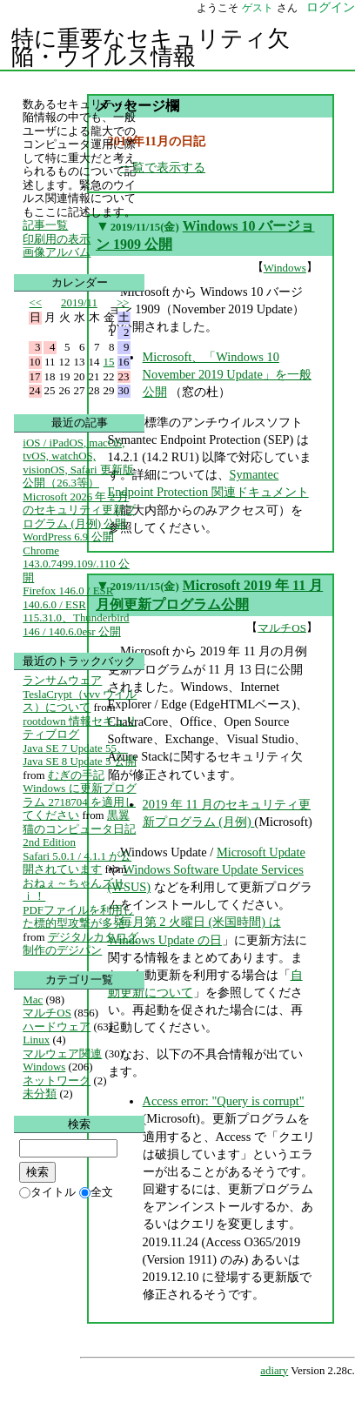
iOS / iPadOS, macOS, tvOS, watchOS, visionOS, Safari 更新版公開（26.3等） (78, 463)
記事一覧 (45, 224)
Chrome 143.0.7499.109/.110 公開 (76, 564)
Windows (285, 267)
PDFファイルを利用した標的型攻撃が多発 (78, 916)
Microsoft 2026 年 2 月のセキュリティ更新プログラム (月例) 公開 (79, 510)
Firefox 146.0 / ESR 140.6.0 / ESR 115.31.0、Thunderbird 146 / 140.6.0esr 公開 (76, 611)
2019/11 (79, 302)
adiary (274, 1371)
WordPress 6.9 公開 (68, 536)
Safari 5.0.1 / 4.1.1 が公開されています (77, 862)
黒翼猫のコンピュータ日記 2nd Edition (79, 828)
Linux (36, 1039)
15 (109, 361)
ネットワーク (56, 1080)
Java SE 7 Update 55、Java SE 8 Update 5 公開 (79, 754)
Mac (33, 999)
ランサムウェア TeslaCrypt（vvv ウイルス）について (80, 694)
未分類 (40, 1093)
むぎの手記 (76, 775)
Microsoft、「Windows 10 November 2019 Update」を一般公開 (227, 374)
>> (123, 302)
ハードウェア (56, 1026)
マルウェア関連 (62, 1053)
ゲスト (257, 8)
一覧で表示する (162, 167)
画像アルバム (56, 251)
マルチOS (282, 627)
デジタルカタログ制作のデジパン (80, 943)
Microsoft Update (261, 852)
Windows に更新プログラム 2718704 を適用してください (79, 802)
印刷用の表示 (56, 238)
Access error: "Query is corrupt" (224, 1101)
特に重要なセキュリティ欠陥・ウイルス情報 (150, 48)
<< (36, 302)
